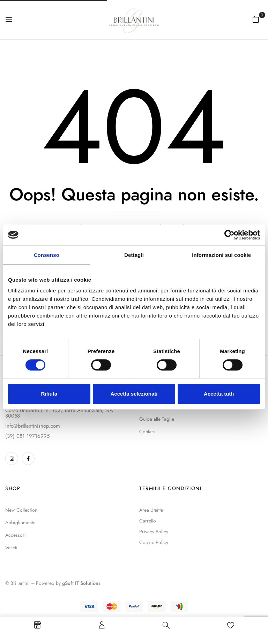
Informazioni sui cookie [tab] (221, 255)
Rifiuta (49, 394)
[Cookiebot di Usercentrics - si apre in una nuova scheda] (229, 235)
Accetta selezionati (133, 394)
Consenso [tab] (46, 255)
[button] (255, 19)
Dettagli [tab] (134, 255)
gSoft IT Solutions (81, 583)
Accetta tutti (219, 394)
